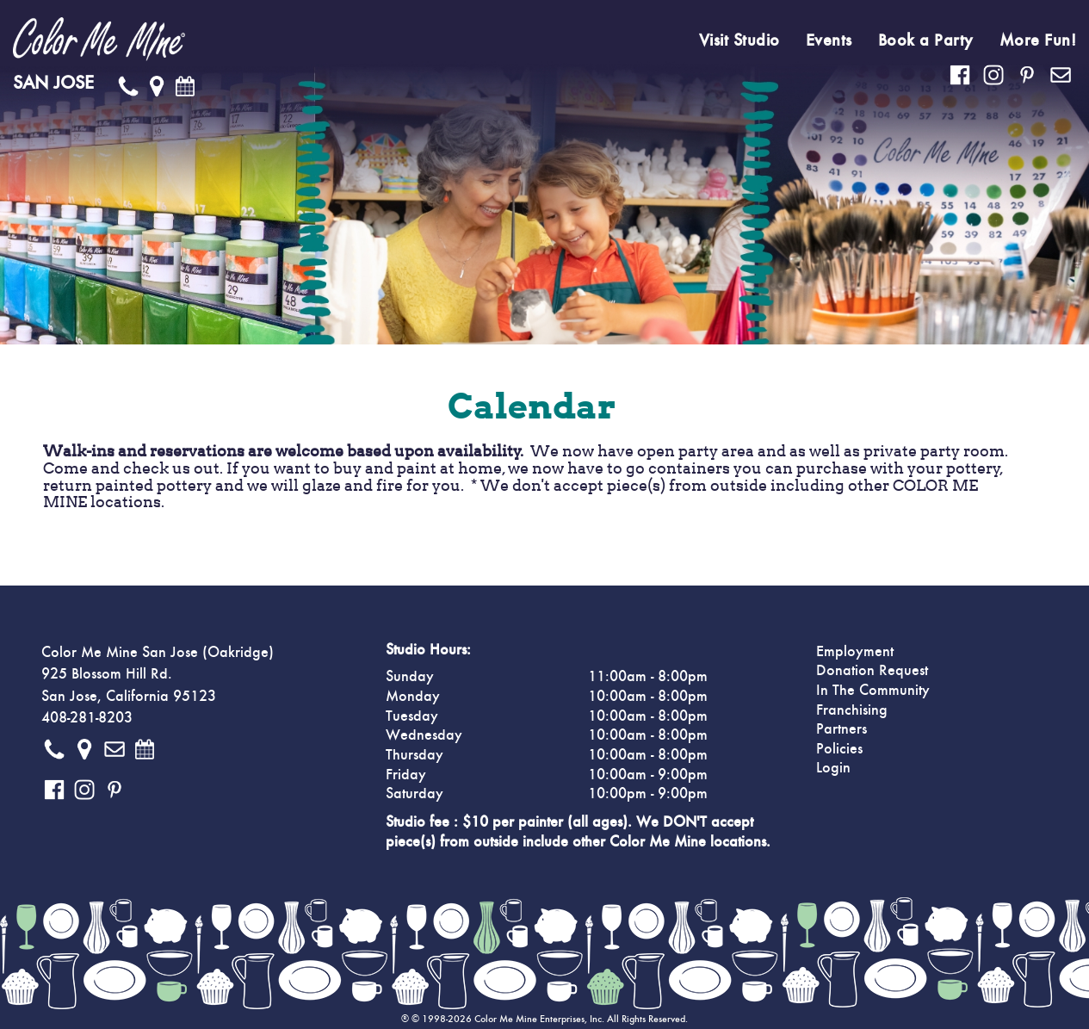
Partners (841, 729)
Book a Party (926, 40)
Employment (855, 652)
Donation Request (872, 671)
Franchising (852, 710)
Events (829, 40)
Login (833, 768)
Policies (839, 749)
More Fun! (1038, 40)
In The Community (873, 690)
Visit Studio (739, 40)
